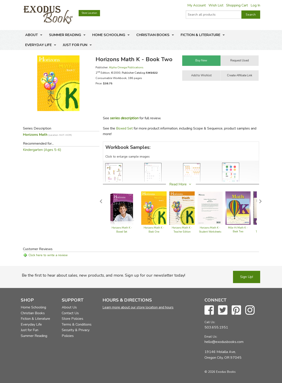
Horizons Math (47, 134)
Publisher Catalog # (140, 73)
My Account (196, 5)
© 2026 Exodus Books (220, 372)
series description (124, 118)
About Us (69, 307)
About (31, 34)
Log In (255, 5)
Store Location (89, 13)
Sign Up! (246, 276)
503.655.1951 (216, 327)
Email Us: (210, 336)
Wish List (215, 5)
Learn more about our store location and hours (138, 307)
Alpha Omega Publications (126, 67)
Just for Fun (75, 45)
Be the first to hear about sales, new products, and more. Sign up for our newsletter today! (103, 275)
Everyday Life (38, 45)
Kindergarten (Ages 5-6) (42, 149)
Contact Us (70, 313)
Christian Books (153, 34)
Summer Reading (65, 34)
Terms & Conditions (77, 324)
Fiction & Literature (200, 34)
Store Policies (72, 318)
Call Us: (209, 322)
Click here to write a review (48, 255)
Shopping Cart (237, 5)
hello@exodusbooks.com (223, 341)
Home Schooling (108, 34)
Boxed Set (124, 128)
